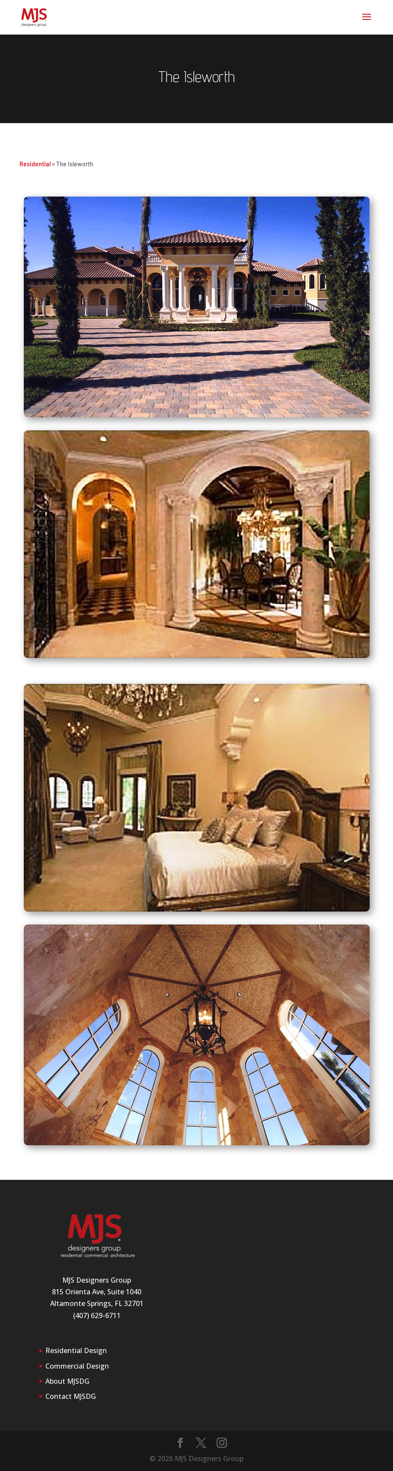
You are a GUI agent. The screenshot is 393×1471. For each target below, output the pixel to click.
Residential (35, 163)
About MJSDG (67, 1381)
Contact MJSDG (70, 1396)
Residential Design (76, 1350)
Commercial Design (77, 1366)
